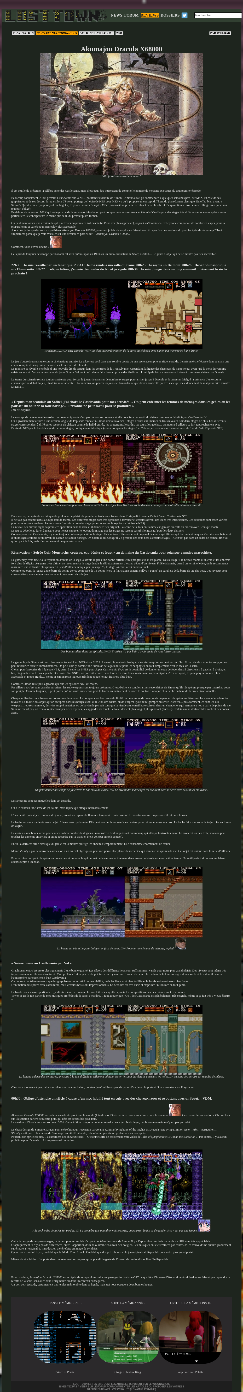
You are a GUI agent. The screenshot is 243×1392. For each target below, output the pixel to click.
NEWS (116, 15)
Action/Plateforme (96, 33)
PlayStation (23, 33)
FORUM (131, 15)
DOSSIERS (170, 15)
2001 (119, 33)
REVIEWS (150, 15)
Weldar (220, 33)
